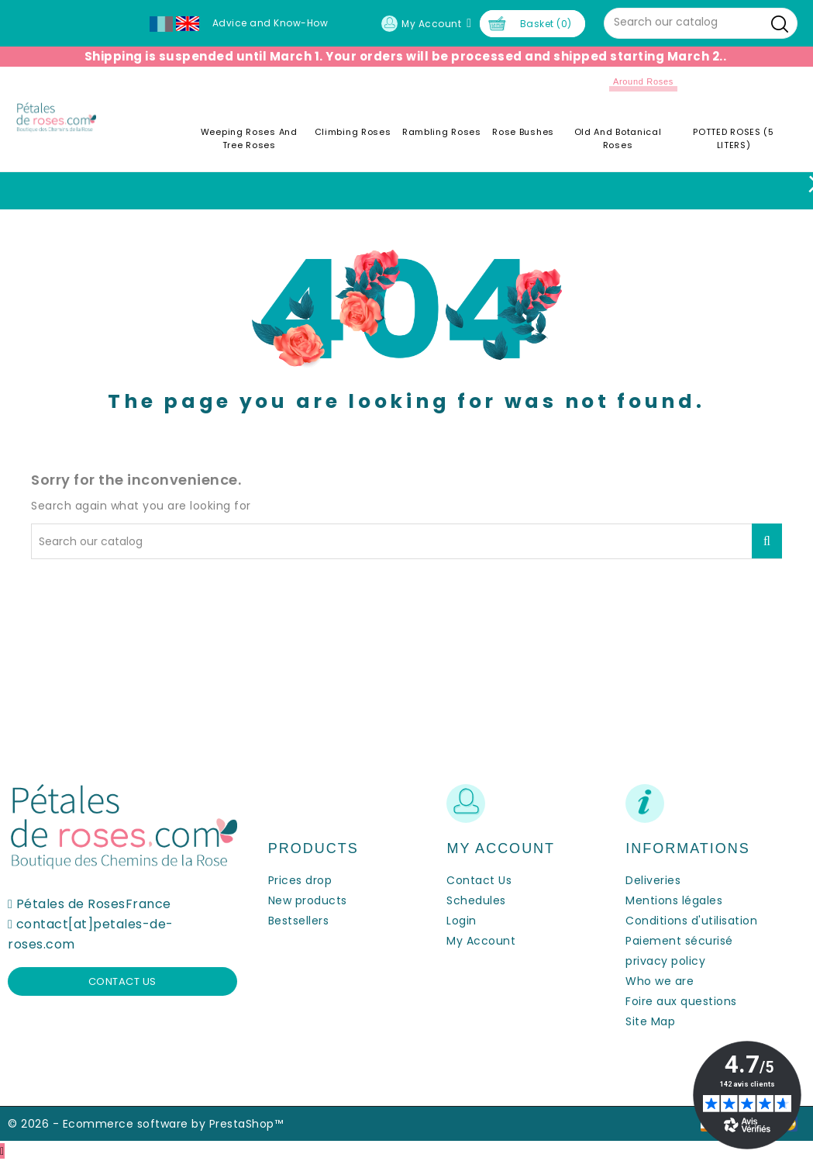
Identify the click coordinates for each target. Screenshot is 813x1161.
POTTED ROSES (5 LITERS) (733, 138)
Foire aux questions (681, 1001)
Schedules (476, 900)
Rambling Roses (441, 132)
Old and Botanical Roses (618, 138)
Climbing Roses (353, 132)
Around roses (643, 81)
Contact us (122, 981)
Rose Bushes (523, 132)
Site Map (650, 1021)
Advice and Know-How (270, 22)
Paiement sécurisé (679, 940)
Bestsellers (298, 920)
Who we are (659, 981)
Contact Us (479, 880)
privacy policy (665, 961)
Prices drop (300, 880)
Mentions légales (673, 900)
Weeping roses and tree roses (249, 138)
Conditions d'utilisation (691, 920)
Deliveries (652, 880)
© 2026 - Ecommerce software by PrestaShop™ (145, 1124)
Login (461, 920)
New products (307, 900)
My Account (480, 940)
